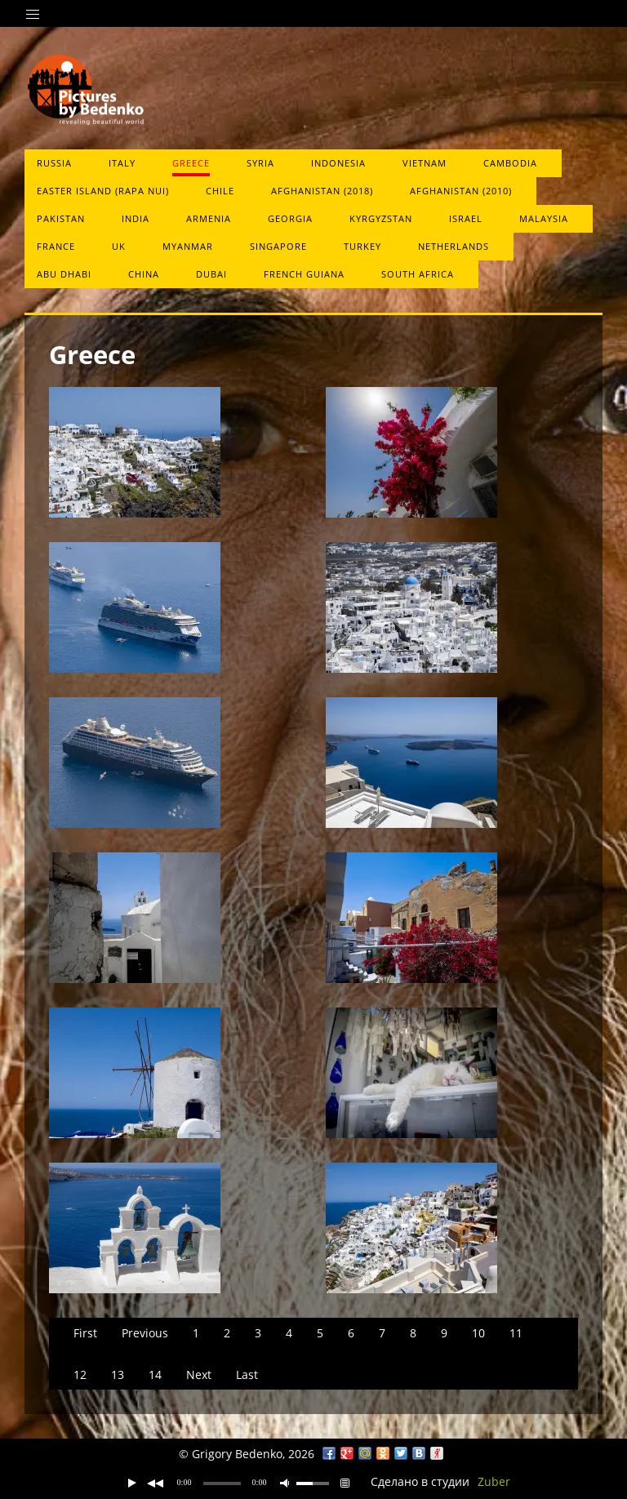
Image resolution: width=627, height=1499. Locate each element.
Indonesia (338, 163)
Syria (260, 163)
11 (515, 1333)
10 (478, 1333)
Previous (145, 1333)
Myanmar (187, 246)
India (135, 218)
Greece (191, 163)
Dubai (211, 274)
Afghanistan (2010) (461, 191)
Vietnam (424, 163)
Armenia (208, 218)
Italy (122, 163)
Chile (220, 191)
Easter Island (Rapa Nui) (103, 191)
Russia (54, 163)
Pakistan (61, 218)
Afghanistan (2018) (322, 191)
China (143, 274)
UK (119, 246)
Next (198, 1374)
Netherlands (453, 246)
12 (80, 1374)
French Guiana (304, 274)
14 (155, 1374)
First (85, 1333)
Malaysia (543, 218)
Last (247, 1374)
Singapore (278, 246)
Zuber (494, 1481)
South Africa (417, 274)
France (56, 246)
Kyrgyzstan (380, 218)
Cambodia (510, 163)
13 (117, 1374)
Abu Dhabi (64, 274)
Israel (465, 218)
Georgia (290, 218)
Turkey (362, 246)
